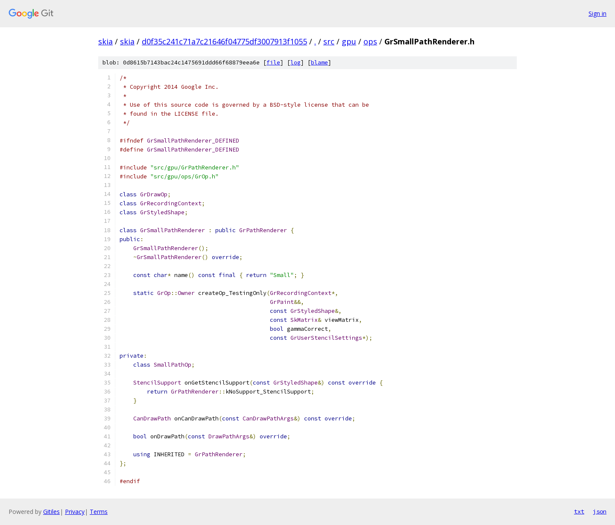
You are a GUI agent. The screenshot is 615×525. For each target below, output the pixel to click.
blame (319, 62)
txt (579, 511)
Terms (99, 512)
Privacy (75, 512)
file (273, 62)
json (599, 511)
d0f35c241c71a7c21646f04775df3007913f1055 (224, 41)
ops (370, 41)
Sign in (597, 13)
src (328, 41)
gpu (349, 41)
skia (105, 41)
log (295, 62)
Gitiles (51, 512)
